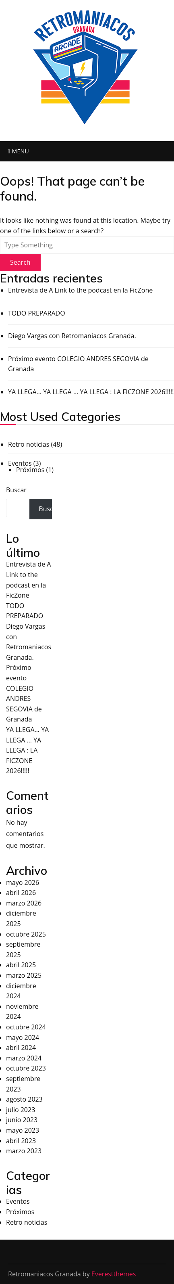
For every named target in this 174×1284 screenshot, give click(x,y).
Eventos (20, 463)
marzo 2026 (23, 903)
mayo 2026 (22, 882)
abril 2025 (21, 964)
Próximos (30, 469)
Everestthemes (113, 1273)
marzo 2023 (23, 1150)
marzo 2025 (23, 975)
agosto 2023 (24, 1099)
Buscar (16, 489)
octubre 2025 (26, 934)
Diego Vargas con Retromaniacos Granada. (72, 335)
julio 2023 (20, 1109)
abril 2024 (21, 1047)
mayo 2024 (22, 1037)
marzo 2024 (23, 1058)
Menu (18, 151)
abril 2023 (21, 1140)
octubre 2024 (26, 1027)
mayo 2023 (22, 1130)
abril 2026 (21, 892)
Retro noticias (28, 444)
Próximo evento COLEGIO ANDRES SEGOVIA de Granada (78, 364)
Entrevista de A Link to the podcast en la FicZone (80, 290)
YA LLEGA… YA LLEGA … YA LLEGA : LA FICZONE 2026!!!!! (91, 391)
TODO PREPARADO (36, 313)
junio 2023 (21, 1119)
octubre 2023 (26, 1068)
